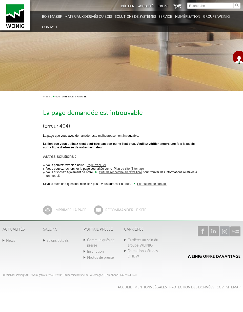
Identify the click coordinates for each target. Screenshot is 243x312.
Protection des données (191, 287)
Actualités (146, 6)
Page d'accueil (96, 165)
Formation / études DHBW (143, 253)
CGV (220, 287)
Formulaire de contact (152, 184)
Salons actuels (58, 240)
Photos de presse (100, 257)
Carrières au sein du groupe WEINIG (143, 242)
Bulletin (127, 6)
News (10, 240)
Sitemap (233, 287)
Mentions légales (150, 287)
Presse (163, 6)
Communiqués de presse (100, 242)
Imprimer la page (70, 210)
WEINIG (47, 96)
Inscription (95, 251)
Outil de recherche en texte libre (120, 172)
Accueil (125, 287)
